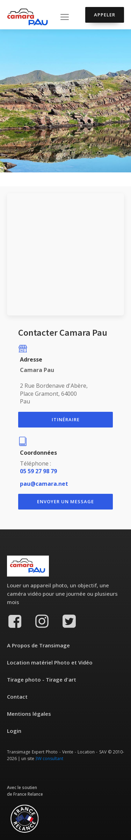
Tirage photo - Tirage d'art (41, 679)
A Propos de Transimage (38, 645)
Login (14, 730)
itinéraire (66, 419)
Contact (17, 696)
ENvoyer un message (65, 501)
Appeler (104, 15)
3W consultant (49, 758)
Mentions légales (29, 713)
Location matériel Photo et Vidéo (50, 662)
